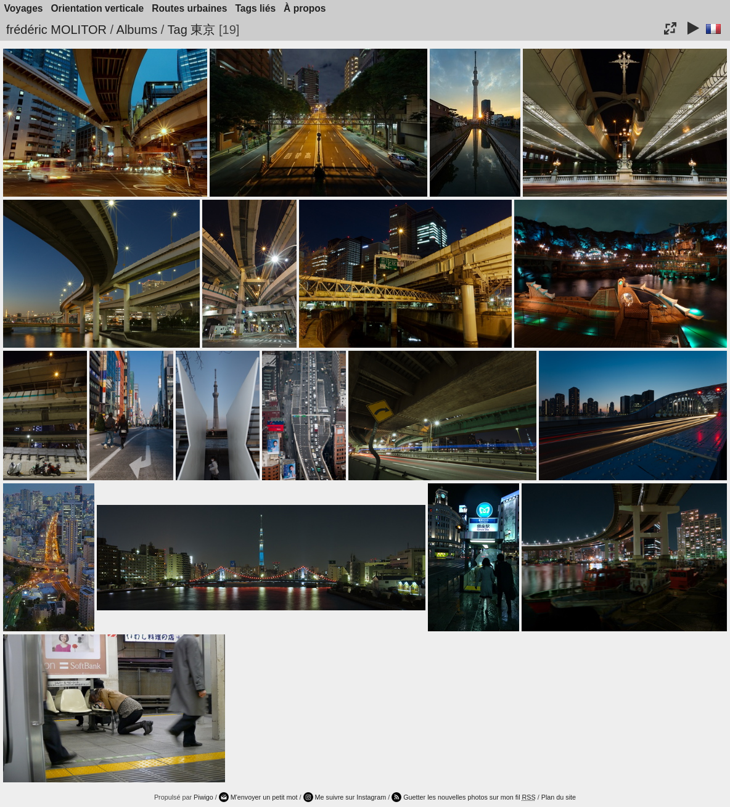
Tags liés (255, 8)
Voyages (23, 8)
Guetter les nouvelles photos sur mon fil (469, 797)
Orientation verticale (97, 8)
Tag (177, 29)
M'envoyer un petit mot (264, 797)
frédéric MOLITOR (56, 29)
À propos (305, 8)
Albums (137, 29)
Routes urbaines (189, 8)
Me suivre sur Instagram (351, 797)
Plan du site (558, 797)
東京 (203, 29)
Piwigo (203, 797)
